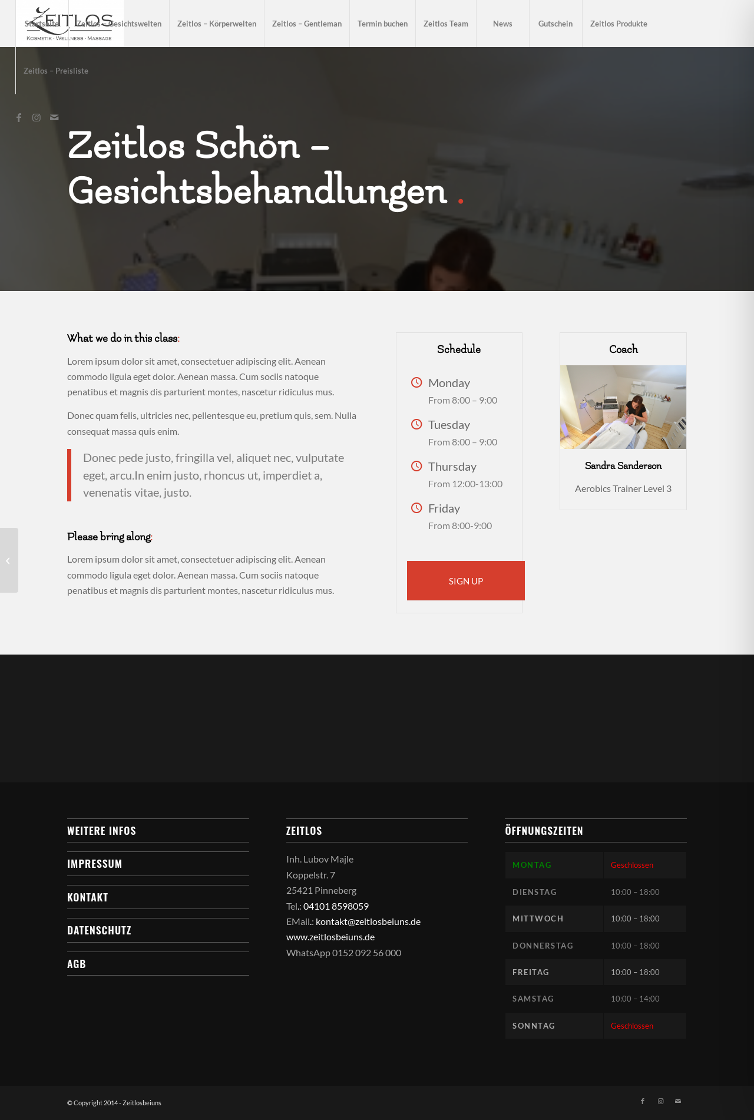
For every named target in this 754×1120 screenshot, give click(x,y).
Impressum (95, 863)
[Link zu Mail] (54, 117)
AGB (76, 963)
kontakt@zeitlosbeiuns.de (368, 921)
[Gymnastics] (9, 560)
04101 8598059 (336, 905)
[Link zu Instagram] (36, 117)
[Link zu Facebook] (19, 117)
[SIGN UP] (466, 580)
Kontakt (87, 896)
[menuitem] (41, 23)
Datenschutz (99, 929)
